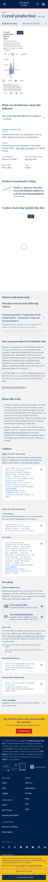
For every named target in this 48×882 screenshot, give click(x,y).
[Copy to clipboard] (39, 470)
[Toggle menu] (4, 4)
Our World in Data (24, 4)
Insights (5, 805)
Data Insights (7, 843)
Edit (42, 44)
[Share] (38, 96)
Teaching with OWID (10, 827)
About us (28, 794)
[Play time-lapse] (5, 87)
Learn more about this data (29, 92)
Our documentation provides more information (26, 645)
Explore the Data (9, 24)
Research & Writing (31, 24)
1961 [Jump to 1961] (11, 87)
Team (27, 810)
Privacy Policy (20, 865)
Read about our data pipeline (14, 387)
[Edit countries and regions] (41, 44)
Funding (28, 805)
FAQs (4, 771)
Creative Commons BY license (16, 433)
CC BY (5, 96)
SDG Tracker (7, 821)
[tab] (5, 44)
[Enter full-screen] (43, 96)
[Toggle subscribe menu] (43, 4)
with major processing (24, 148)
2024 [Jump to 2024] (42, 87)
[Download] (32, 96)
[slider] (17, 87)
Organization (30, 799)
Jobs (27, 815)
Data (4, 799)
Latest (4, 816)
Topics (4, 794)
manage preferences (34, 865)
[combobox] (37, 4)
